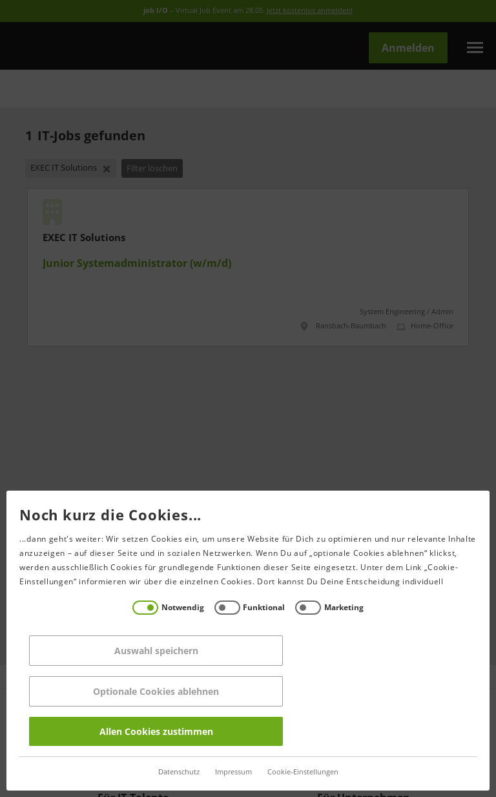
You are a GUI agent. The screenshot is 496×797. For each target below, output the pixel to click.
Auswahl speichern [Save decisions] (153, 650)
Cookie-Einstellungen (299, 772)
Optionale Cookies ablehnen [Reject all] (153, 691)
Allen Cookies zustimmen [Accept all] (153, 731)
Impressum (230, 772)
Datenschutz (175, 772)
